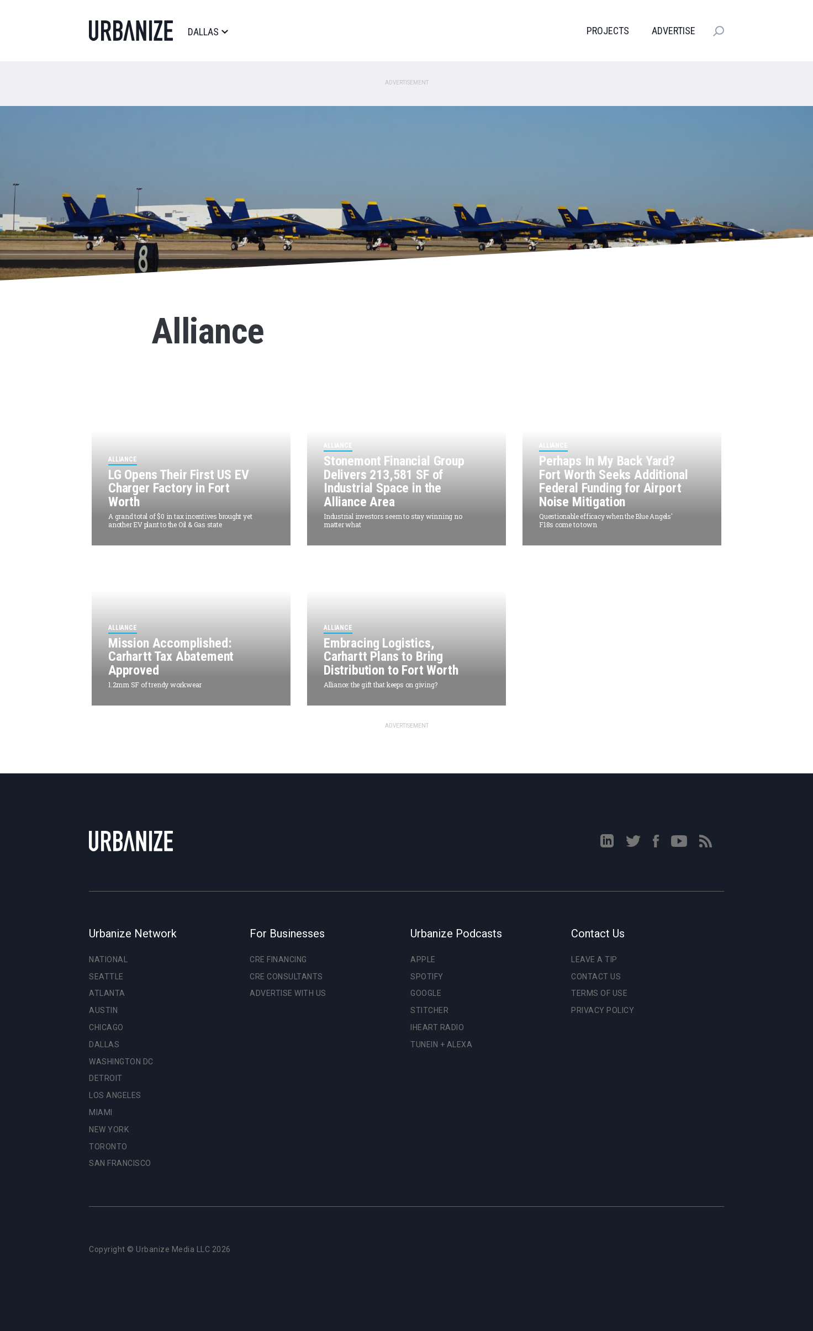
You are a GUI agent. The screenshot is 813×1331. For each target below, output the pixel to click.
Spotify (427, 976)
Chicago (106, 1027)
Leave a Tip (594, 959)
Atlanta (107, 993)
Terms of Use (599, 993)
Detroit (106, 1078)
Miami (101, 1112)
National (108, 959)
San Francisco (120, 1163)
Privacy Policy (602, 1010)
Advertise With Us (288, 993)
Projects (608, 30)
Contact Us (596, 976)
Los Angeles (115, 1095)
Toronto (108, 1146)
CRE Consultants (286, 976)
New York (109, 1129)
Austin (103, 1010)
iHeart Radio (437, 1027)
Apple (423, 959)
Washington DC (121, 1061)
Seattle (106, 976)
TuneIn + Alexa (441, 1044)
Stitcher (429, 1010)
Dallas (208, 32)
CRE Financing (278, 959)
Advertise (673, 30)
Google (425, 993)
